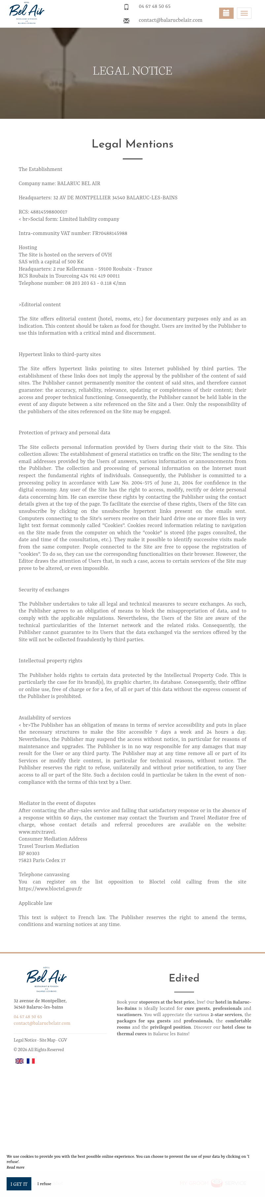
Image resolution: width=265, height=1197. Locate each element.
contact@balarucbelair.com (170, 20)
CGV (62, 1040)
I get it (19, 1183)
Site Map (47, 1040)
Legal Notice (25, 1040)
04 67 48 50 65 (154, 7)
